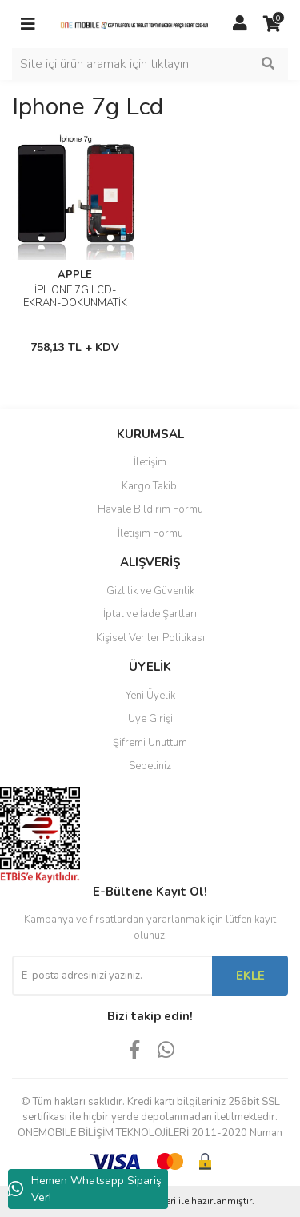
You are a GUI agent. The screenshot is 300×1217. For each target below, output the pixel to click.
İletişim (150, 462)
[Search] (150, 64)
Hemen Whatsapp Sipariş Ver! (85, 1189)
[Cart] (272, 24)
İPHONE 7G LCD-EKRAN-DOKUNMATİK (75, 296)
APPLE (75, 275)
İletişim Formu (150, 533)
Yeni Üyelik (150, 695)
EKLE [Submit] (250, 976)
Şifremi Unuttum (150, 743)
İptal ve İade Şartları (150, 614)
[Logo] (134, 24)
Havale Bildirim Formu (150, 509)
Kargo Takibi (150, 486)
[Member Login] (240, 24)
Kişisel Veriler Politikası (150, 638)
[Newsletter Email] (112, 976)
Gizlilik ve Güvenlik (150, 591)
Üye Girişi (150, 719)
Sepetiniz (150, 766)
